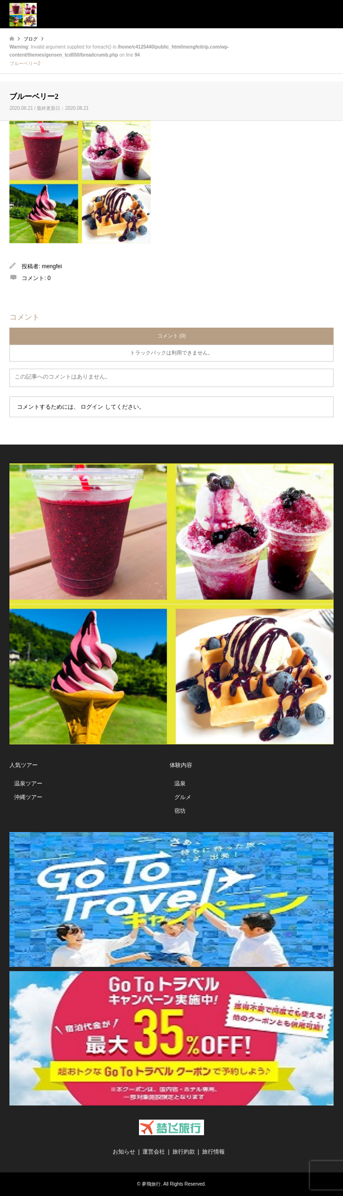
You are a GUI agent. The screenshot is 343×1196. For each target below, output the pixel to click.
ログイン (92, 407)
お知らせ (124, 1151)
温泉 (180, 783)
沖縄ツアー (28, 797)
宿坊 (180, 811)
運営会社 (153, 1151)
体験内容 (181, 765)
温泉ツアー (28, 783)
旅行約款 (183, 1151)
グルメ (182, 797)
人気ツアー (23, 765)
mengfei (52, 266)
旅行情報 (213, 1151)
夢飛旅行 (151, 1184)
